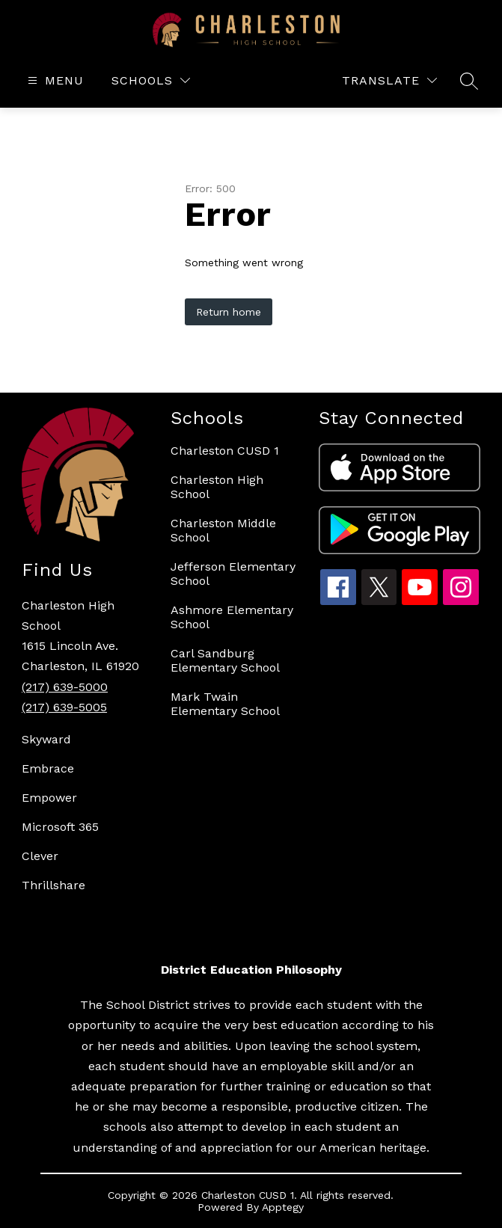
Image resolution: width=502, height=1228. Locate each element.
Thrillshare (53, 885)
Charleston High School (217, 487)
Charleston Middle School (223, 530)
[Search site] (469, 81)
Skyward (46, 739)
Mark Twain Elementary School (225, 704)
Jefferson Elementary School (233, 573)
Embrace (48, 768)
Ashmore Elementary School (232, 617)
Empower (49, 797)
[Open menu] (54, 80)
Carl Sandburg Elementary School (225, 660)
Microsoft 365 (60, 827)
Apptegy (283, 1207)
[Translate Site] (389, 80)
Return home (228, 312)
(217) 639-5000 (65, 687)
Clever (40, 856)
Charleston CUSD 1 (225, 450)
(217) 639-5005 (64, 707)
